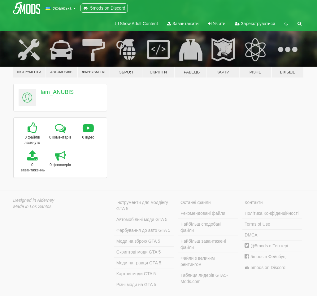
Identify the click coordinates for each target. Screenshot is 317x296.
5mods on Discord (265, 267)
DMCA (251, 234)
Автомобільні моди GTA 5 (141, 219)
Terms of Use (257, 224)
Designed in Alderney (33, 200)
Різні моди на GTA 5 (136, 284)
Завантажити (182, 23)
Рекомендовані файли (202, 213)
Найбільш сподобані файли (200, 227)
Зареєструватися (255, 23)
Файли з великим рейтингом (197, 261)
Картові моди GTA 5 (136, 273)
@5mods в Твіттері (266, 246)
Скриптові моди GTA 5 (138, 252)
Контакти (254, 202)
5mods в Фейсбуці (265, 256)
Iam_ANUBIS (57, 92)
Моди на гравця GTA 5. (139, 262)
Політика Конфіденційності (271, 213)
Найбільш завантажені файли (203, 244)
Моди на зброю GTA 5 (138, 241)
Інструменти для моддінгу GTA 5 (142, 205)
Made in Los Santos (32, 206)
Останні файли (195, 202)
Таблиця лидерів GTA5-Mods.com (204, 278)
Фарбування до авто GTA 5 (143, 230)
